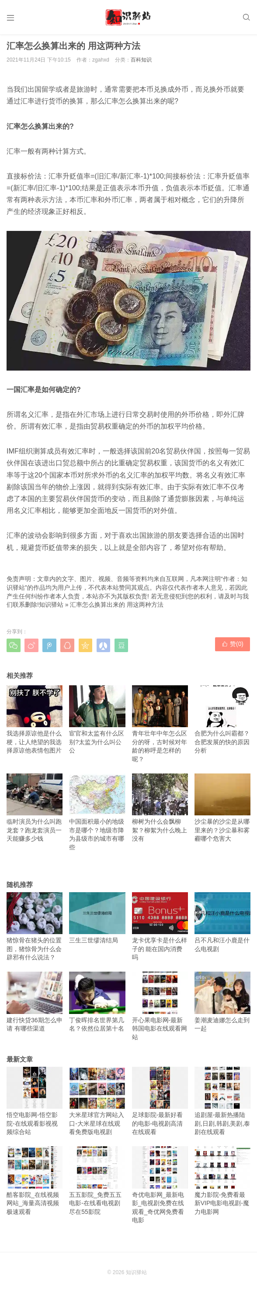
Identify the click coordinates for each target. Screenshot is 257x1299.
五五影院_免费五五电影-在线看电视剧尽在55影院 (97, 1183)
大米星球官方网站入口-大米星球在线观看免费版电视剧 (97, 1103)
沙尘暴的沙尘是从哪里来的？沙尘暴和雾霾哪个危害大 (222, 810)
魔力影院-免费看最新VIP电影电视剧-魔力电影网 (222, 1183)
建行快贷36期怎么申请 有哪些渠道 (35, 1005)
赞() (233, 647)
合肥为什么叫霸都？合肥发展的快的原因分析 (222, 722)
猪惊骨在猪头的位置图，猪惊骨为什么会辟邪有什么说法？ (35, 929)
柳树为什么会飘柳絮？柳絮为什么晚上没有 (160, 810)
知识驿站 (51, 607)
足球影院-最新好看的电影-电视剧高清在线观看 (160, 1103)
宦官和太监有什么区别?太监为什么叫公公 (97, 722)
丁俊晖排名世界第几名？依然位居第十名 (97, 1005)
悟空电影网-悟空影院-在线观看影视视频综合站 (35, 1103)
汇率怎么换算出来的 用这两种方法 (116, 607)
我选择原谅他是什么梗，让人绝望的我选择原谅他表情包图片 (35, 722)
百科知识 (141, 63)
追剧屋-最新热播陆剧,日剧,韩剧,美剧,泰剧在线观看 (222, 1103)
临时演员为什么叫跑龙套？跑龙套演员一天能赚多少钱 (35, 810)
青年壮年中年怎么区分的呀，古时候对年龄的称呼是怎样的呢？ (160, 726)
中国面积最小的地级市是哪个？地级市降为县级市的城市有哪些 (97, 814)
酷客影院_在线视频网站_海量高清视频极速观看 (35, 1183)
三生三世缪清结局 (97, 920)
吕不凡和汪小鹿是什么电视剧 (222, 925)
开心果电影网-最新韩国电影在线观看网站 (160, 1009)
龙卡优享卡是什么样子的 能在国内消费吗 (160, 929)
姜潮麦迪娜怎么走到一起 (222, 1005)
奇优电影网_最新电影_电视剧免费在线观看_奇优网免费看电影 (160, 1188)
